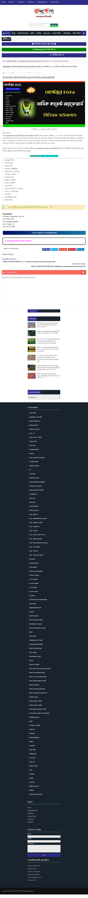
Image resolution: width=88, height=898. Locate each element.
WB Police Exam (33, 619)
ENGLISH (47, 32)
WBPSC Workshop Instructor (38, 696)
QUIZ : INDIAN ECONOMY (35, 542)
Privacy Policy (54, 2)
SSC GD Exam (33, 591)
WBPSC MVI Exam (34, 688)
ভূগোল (22, 37)
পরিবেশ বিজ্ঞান (32, 753)
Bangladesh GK (33, 428)
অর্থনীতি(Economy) (34, 721)
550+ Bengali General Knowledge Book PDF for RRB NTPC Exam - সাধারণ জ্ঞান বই (47, 327)
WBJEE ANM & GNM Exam (36, 648)
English (31, 457)
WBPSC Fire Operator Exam (37, 676)
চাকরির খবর (32, 733)
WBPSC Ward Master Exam (37, 692)
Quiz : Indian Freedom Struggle (38, 546)
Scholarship (33, 570)
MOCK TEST (32, 501)
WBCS (31, 635)
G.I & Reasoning (33, 465)
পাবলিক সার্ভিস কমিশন (33, 875)
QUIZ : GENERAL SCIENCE (36, 526)
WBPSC (31, 664)
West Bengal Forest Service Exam (39, 717)
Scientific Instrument (36, 575)
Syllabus (32, 599)
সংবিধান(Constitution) (35, 798)
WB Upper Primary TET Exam (37, 631)
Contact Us (21, 2)
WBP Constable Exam (35, 652)
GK (30, 473)
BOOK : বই (31, 437)
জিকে (13, 32)
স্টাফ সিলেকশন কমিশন (33, 878)
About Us (11, 2)
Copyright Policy (42, 2)
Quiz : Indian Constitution (37, 538)
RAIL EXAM (32, 562)
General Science (34, 469)
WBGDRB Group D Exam (35, 644)
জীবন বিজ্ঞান (7, 37)
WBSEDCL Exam (33, 700)
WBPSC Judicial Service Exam (38, 680)
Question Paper (34, 514)
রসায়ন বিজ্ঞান (57, 32)
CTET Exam (32, 449)
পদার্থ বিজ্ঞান (32, 749)
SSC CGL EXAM (33, 583)
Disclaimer (30, 2)
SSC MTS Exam (33, 595)
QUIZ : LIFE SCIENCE (34, 550)
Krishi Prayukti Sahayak (36, 493)
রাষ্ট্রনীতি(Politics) (34, 790)
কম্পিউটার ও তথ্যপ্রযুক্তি (34, 729)
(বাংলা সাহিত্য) (32, 416)
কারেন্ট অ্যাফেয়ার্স (23, 32)
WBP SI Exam (32, 656)
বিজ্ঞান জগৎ (32, 765)
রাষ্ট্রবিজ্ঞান (31, 794)
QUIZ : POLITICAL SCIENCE (36, 558)
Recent (33, 313)
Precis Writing (33, 510)
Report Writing (33, 566)
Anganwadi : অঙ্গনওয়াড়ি (35, 420)
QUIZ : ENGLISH (33, 518)
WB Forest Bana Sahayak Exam (38, 603)
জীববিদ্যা (31, 745)
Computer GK (33, 445)
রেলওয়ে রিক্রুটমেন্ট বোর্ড (34, 881)
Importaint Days (34, 481)
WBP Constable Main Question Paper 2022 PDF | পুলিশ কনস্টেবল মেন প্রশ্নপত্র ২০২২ (48, 378)
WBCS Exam (32, 639)
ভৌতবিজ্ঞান (66, 32)
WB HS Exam (32, 607)
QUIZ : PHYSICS (33, 554)
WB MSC (31, 615)
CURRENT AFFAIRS (11, 61)
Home (4, 2)
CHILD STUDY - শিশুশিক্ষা (35, 441)
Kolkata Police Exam (35, 489)
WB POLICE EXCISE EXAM (35, 623)
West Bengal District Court (37, 712)
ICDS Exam (32, 477)
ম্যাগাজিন (31, 781)
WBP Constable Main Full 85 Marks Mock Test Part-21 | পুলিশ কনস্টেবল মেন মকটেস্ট (48, 352)
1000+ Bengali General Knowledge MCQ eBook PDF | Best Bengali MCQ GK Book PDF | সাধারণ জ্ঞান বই (48, 370)
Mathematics (33, 497)
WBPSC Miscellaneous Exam (37, 684)
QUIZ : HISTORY (33, 534)
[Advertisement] (44, 387)
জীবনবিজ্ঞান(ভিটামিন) (34, 741)
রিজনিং (39, 32)
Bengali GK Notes (34, 432)
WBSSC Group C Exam (35, 704)
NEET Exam (32, 505)
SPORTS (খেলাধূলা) (34, 579)
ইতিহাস (15, 37)
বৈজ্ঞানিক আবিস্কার (33, 769)
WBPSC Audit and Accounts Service (40, 672)
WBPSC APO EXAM (34, 668)
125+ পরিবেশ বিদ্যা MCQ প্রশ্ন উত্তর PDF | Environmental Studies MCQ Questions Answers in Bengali (48, 343)
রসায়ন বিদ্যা (32, 785)
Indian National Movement (37, 485)
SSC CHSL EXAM (33, 587)
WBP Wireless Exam (35, 660)
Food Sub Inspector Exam (37, 461)
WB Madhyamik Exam (35, 611)
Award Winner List (34, 424)
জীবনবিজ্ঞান (32, 737)
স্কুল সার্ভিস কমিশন (32, 872)
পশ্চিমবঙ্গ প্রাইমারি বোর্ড (33, 869)
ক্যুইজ (32, 32)
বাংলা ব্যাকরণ (32, 761)
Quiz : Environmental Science (38, 522)
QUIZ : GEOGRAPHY (34, 530)
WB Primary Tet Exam (35, 627)
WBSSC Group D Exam (35, 708)
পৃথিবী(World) (33, 757)
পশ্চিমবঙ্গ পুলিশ (31, 884)
